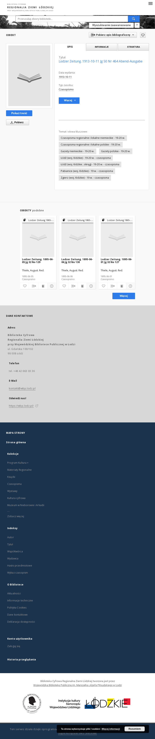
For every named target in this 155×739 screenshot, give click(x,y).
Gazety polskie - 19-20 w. (115, 151)
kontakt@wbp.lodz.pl (22, 388)
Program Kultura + (18, 462)
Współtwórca (15, 551)
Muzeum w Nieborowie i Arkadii (25, 505)
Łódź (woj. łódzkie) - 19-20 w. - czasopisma (86, 158)
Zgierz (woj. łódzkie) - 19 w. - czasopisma (85, 177)
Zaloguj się (13, 646)
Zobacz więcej (15, 516)
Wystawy (12, 491)
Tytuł (10, 544)
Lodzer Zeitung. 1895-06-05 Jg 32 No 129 (37, 261)
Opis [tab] (70, 46)
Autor (10, 537)
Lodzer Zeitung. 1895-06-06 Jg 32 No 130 (77, 261)
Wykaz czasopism (17, 572)
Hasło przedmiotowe (19, 565)
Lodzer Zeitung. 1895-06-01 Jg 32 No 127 (116, 261)
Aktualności (14, 593)
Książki (11, 477)
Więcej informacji (111, 729)
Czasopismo (66, 89)
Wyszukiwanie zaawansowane (111, 25)
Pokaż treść (19, 113)
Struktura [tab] (133, 46)
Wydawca (12, 558)
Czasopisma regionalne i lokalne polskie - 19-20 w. (91, 144)
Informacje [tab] (102, 46)
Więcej (124, 295)
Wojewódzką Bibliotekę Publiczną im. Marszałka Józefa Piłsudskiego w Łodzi (77, 685)
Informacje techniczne (20, 600)
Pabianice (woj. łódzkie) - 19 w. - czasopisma (87, 171)
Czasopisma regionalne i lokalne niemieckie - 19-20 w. (93, 138)
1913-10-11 (65, 77)
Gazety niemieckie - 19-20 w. (77, 151)
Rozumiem (135, 728)
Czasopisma (14, 484)
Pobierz (16, 122)
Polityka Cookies (16, 607)
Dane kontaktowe (17, 614)
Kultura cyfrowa (16, 498)
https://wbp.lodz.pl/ (21, 405)
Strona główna (16, 442)
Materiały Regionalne (19, 470)
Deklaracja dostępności (21, 621)
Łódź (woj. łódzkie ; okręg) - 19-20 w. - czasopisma (90, 164)
